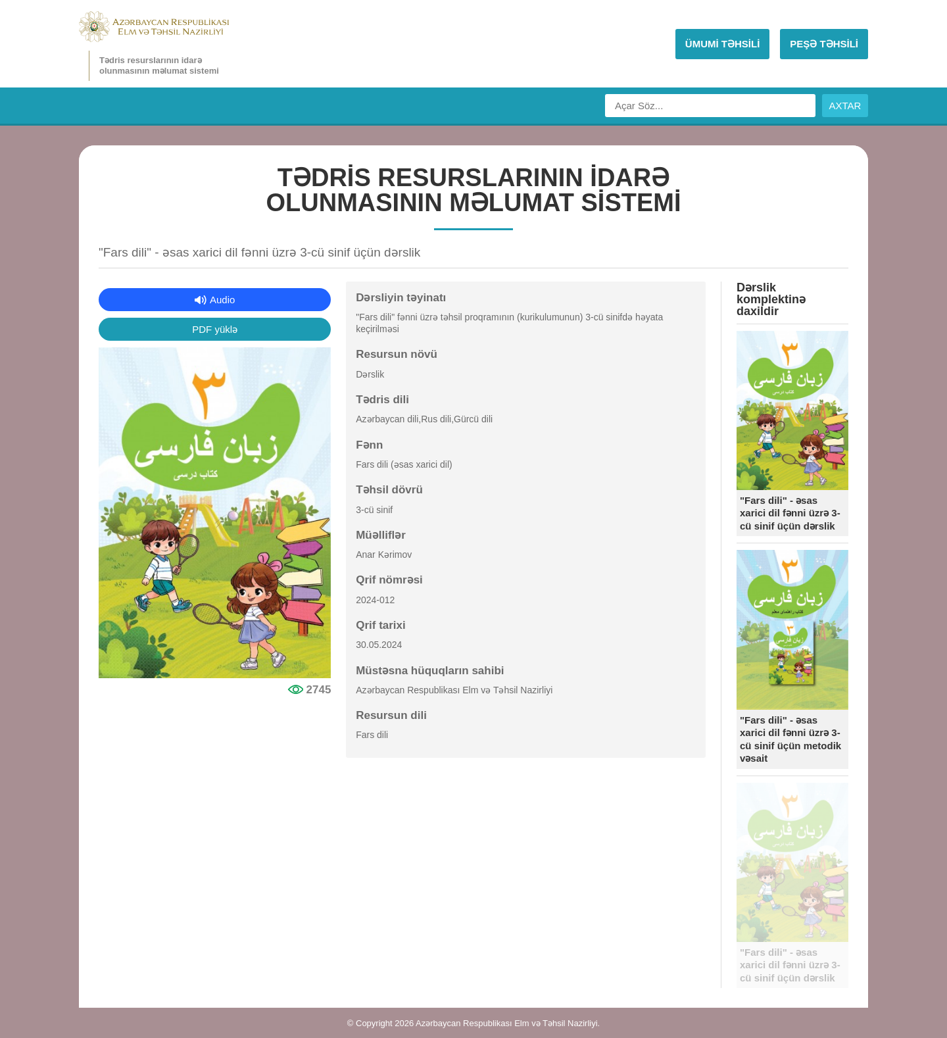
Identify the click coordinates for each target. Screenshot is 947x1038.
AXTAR (845, 105)
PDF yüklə (214, 329)
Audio (222, 299)
